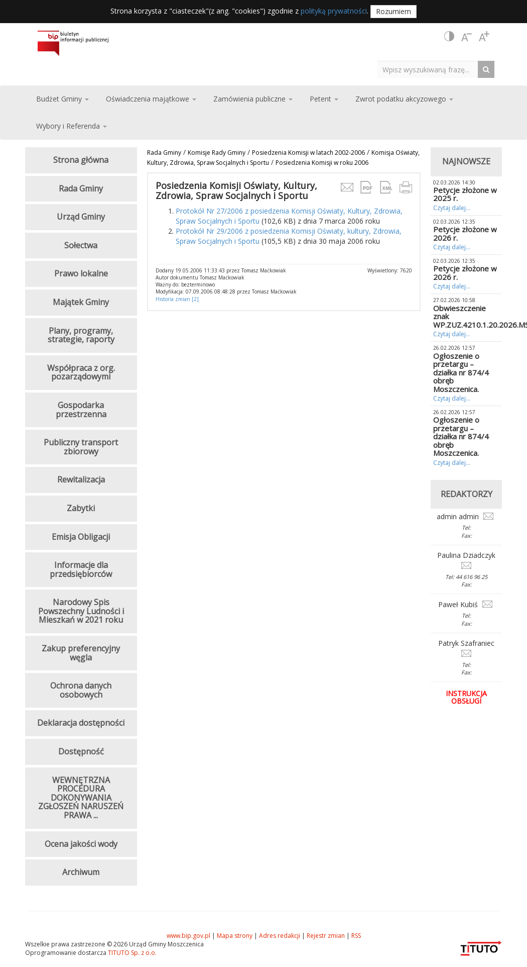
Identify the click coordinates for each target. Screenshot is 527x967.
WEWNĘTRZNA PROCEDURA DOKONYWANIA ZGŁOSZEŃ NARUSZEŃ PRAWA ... (80, 798)
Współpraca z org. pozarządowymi (81, 372)
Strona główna (80, 159)
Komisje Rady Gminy (216, 152)
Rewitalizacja (81, 479)
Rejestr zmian (326, 935)
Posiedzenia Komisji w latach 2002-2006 (308, 152)
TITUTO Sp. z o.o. (131, 952)
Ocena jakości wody (81, 843)
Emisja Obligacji (81, 536)
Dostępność (81, 751)
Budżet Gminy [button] (62, 99)
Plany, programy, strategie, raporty (81, 335)
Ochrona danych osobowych (80, 690)
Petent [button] (324, 99)
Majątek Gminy (81, 302)
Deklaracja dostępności (80, 722)
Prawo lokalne (81, 273)
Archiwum (80, 872)
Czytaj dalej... (451, 208)
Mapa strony (234, 935)
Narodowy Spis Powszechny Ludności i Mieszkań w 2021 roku (81, 611)
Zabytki (81, 508)
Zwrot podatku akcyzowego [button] (404, 99)
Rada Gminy (164, 152)
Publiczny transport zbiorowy (81, 447)
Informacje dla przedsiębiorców (81, 569)
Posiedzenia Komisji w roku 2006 (322, 162)
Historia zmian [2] (177, 299)
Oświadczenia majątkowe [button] (151, 99)
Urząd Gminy (81, 216)
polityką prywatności (334, 11)
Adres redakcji (279, 935)
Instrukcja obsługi (466, 697)
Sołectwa (80, 245)
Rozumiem (393, 11)
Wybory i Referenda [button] (71, 126)
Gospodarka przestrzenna (81, 410)
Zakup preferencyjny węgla (81, 653)
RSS (356, 935)
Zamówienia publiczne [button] (253, 99)
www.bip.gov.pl (188, 935)
